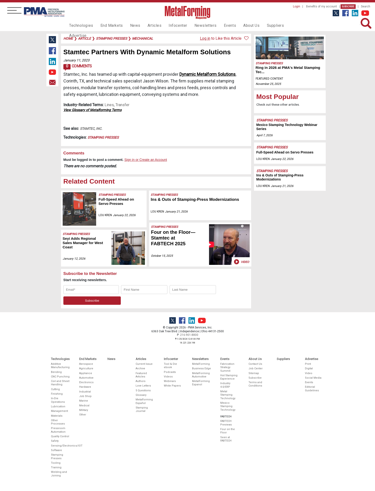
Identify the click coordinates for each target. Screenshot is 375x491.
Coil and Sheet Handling (60, 383)
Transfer (122, 105)
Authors (140, 381)
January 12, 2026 (74, 258)
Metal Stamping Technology (227, 395)
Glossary (141, 395)
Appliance (85, 373)
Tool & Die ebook (170, 365)
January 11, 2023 (76, 60)
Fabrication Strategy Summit (227, 367)
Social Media (313, 377)
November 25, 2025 (268, 84)
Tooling (56, 462)
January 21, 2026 (176, 211)
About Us (238, 25)
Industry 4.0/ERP (225, 385)
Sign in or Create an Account (145, 160)
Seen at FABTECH (226, 439)
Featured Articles (141, 375)
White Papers (172, 385)
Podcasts (170, 372)
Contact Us (255, 364)
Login (296, 6)
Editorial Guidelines (312, 388)
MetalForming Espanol (201, 383)
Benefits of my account (321, 6)
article (84, 38)
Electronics (86, 382)
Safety (55, 440)
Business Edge (201, 368)
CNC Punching (60, 376)
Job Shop (85, 396)
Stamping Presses (103, 137)
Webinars (170, 381)
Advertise (283, 25)
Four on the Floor (227, 431)
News (130, 25)
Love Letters (143, 385)
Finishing (57, 393)
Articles (148, 25)
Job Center (255, 368)
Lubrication (58, 406)
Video (241, 261)
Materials (56, 415)
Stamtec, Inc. (91, 129)
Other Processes (58, 422)
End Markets (108, 25)
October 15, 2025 (162, 255)
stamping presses (111, 38)
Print (308, 364)
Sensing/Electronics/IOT (60, 445)
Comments (77, 67)
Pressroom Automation (58, 430)
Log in (205, 38)
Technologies (80, 25)
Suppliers (260, 25)
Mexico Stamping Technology (227, 406)
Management (59, 411)
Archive (140, 368)
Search (365, 6)
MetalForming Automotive (201, 375)
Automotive (86, 377)
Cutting (55, 389)
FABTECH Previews (226, 423)
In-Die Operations (58, 400)
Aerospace (86, 364)
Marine (83, 400)
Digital (309, 368)
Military (83, 410)
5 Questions (143, 390)
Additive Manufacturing (60, 365)
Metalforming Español (144, 401)
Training (56, 467)
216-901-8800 (189, 335)
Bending (56, 372)
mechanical (142, 38)
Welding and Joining (59, 473)
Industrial (85, 391)
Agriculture (86, 368)
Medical (84, 405)
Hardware (85, 386)
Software (56, 450)
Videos (168, 376)
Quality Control (60, 436)
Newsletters (195, 25)
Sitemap (253, 373)
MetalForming (201, 364)
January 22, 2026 (124, 215)
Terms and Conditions (255, 384)
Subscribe (348, 6)
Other (82, 414)
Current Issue (144, 364)
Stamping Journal (142, 409)
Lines (109, 105)
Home (68, 38)
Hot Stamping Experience (228, 377)
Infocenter (169, 25)
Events (217, 25)
